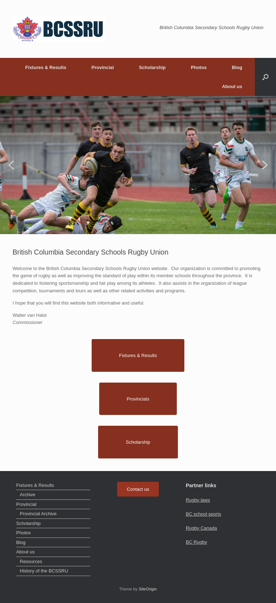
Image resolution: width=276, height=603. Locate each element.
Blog (237, 67)
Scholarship (152, 67)
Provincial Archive (38, 513)
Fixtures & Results (45, 67)
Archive (27, 494)
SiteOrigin (148, 589)
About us (232, 86)
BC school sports (203, 514)
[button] (265, 77)
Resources (31, 561)
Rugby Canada (201, 528)
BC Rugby (196, 542)
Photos (199, 67)
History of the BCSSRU (44, 571)
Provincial (102, 67)
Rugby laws (198, 500)
